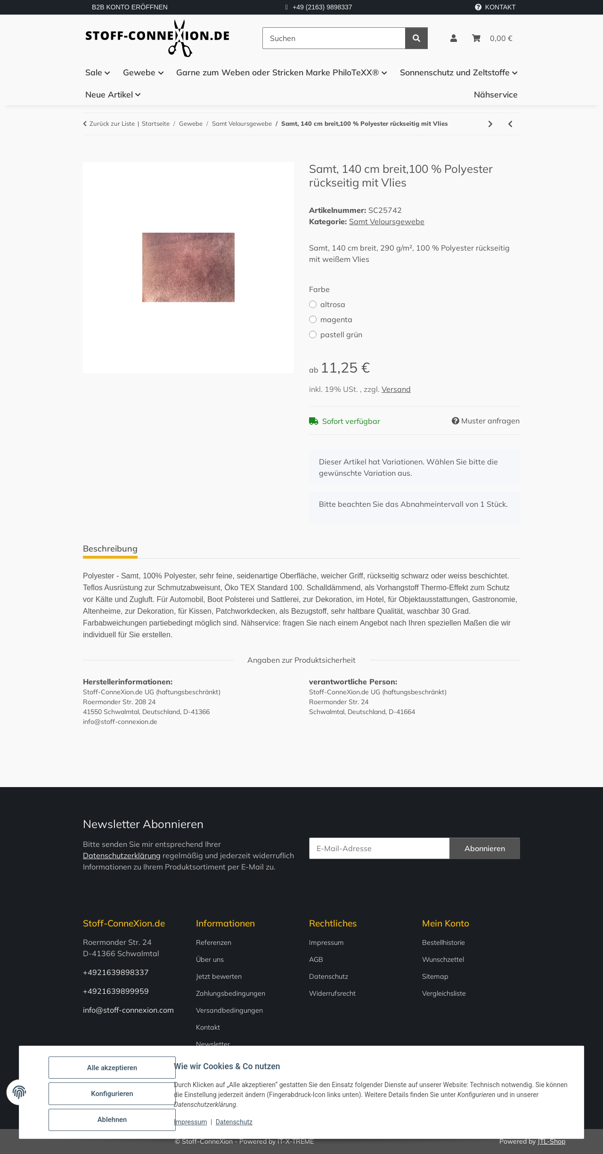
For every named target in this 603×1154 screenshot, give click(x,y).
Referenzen (213, 942)
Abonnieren (484, 848)
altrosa (332, 304)
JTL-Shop (551, 1141)
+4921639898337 (116, 972)
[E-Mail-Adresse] (379, 848)
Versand (396, 389)
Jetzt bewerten (219, 976)
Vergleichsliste (444, 993)
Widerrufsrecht (332, 993)
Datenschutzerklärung (122, 855)
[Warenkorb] (492, 38)
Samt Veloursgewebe (386, 221)
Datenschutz (237, 1125)
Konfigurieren (115, 1096)
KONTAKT (495, 7)
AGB (316, 959)
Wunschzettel (443, 959)
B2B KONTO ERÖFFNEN (130, 7)
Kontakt (208, 1027)
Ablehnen (115, 1120)
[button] (453, 38)
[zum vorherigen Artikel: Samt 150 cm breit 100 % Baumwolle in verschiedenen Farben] (510, 124)
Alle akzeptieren (115, 1071)
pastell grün (341, 334)
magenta (336, 319)
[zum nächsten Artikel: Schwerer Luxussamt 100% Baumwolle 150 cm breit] (490, 124)
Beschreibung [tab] (110, 548)
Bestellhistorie (443, 942)
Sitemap (435, 976)
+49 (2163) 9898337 (322, 7)
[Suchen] (334, 38)
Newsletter (213, 1044)
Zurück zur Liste (112, 123)
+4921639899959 (116, 991)
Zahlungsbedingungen (230, 993)
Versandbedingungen (229, 1010)
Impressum (193, 1125)
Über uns (210, 959)
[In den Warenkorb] (90, 157)
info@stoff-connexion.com (128, 1010)
